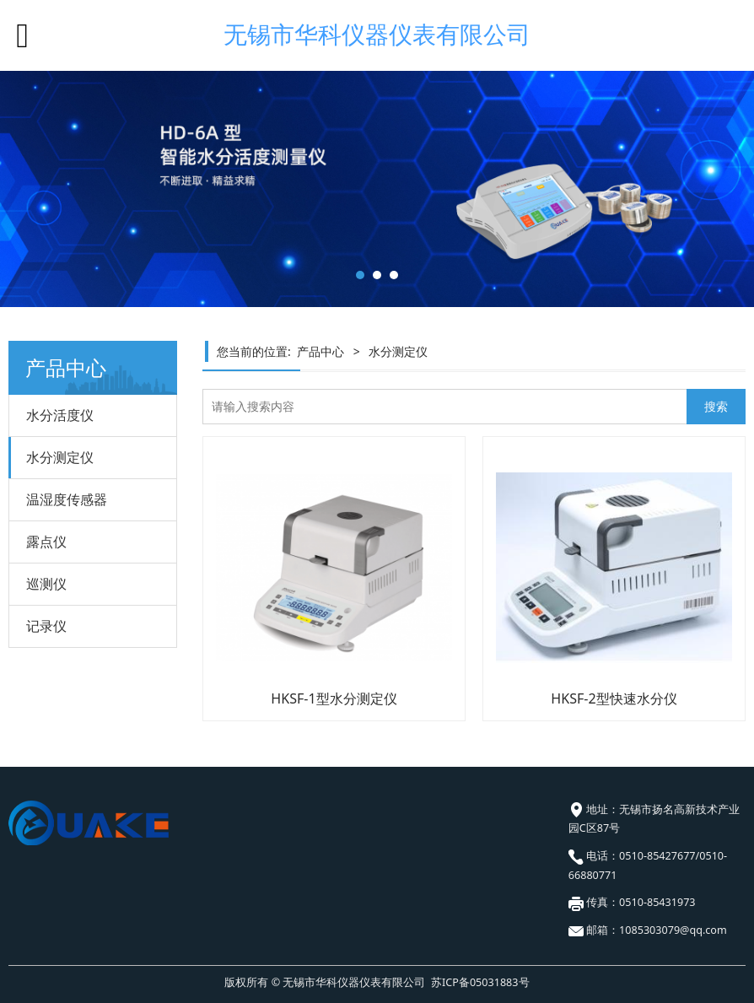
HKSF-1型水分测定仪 (333, 698)
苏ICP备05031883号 (480, 982)
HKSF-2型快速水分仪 (613, 698)
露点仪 (46, 541)
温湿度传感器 (66, 499)
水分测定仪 (60, 457)
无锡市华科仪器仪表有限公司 (377, 34)
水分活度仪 (60, 415)
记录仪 (46, 626)
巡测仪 (46, 583)
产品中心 (320, 351)
